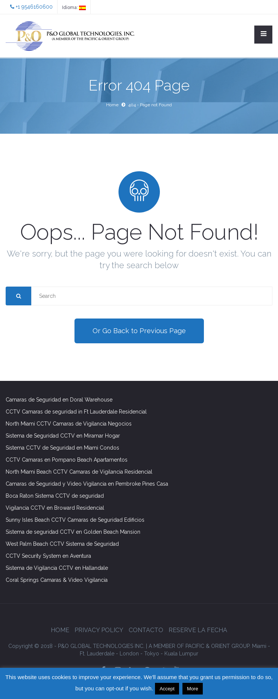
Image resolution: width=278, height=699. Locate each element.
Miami (259, 646)
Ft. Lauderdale (97, 654)
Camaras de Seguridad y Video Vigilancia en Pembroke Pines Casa (87, 484)
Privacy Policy (98, 630)
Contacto (146, 630)
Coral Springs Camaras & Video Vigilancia (57, 580)
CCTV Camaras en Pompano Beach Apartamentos (67, 460)
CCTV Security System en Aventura (48, 556)
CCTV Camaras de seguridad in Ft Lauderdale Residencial (76, 412)
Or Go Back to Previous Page (139, 331)
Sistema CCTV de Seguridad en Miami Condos (62, 448)
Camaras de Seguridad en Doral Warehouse (59, 400)
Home (112, 104)
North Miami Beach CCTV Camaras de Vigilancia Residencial (79, 472)
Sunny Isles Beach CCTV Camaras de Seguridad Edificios (75, 520)
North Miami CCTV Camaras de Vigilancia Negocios (69, 424)
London (129, 654)
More (192, 688)
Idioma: (74, 7)
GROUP (200, 646)
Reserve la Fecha (198, 630)
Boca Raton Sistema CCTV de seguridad (55, 496)
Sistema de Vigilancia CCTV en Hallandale (57, 568)
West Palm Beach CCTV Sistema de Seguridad (62, 544)
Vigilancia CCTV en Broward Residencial (55, 508)
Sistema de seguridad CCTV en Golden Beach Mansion (73, 532)
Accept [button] (167, 688)
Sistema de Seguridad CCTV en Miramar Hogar (63, 436)
